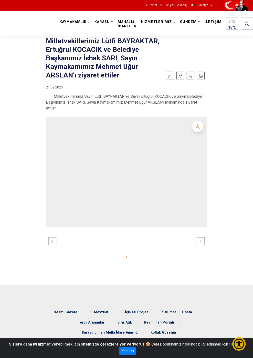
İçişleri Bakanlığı (177, 5)
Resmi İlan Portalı (159, 322)
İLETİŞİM (213, 22)
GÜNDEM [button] (188, 22)
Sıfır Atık (124, 322)
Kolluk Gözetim (163, 332)
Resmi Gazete (66, 312)
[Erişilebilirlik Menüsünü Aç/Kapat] (239, 344)
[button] (190, 75)
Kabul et (128, 351)
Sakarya (203, 5)
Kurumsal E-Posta (177, 312)
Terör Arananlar (91, 322)
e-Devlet (151, 5)
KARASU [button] (102, 22)
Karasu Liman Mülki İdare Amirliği (110, 332)
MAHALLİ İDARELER (127, 24)
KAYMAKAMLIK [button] (73, 22)
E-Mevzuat (99, 312)
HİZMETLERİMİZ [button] (156, 22)
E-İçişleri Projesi (135, 312)
